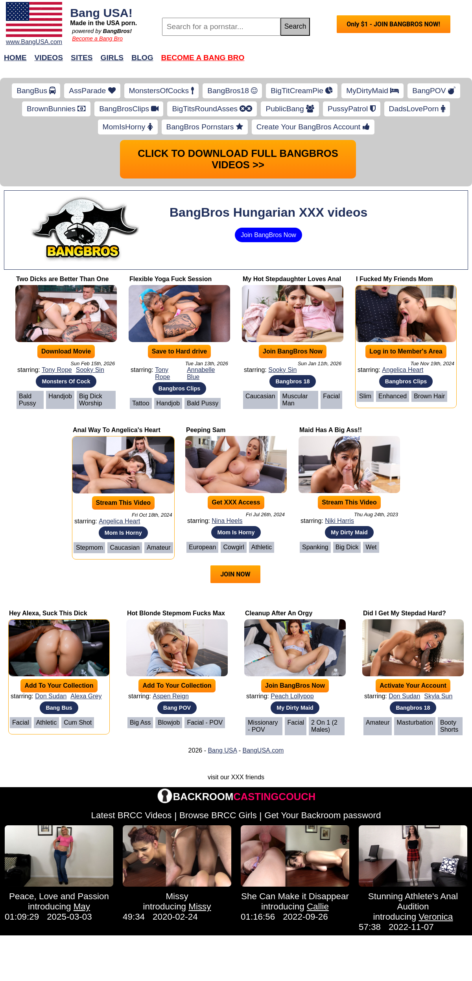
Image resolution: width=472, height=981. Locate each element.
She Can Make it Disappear (295, 896)
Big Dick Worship (90, 400)
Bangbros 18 (292, 381)
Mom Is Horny (123, 533)
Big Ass (140, 722)
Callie (318, 906)
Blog (142, 57)
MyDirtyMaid (372, 91)
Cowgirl (233, 547)
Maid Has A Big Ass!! (330, 430)
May (82, 906)
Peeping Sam (205, 430)
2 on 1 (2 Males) (324, 726)
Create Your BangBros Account (313, 127)
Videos (49, 57)
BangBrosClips (129, 109)
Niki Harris (339, 520)
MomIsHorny (128, 127)
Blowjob (169, 722)
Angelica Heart (402, 369)
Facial (331, 396)
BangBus (36, 91)
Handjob (60, 396)
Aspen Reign (171, 696)
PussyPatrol (352, 109)
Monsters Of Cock (66, 381)
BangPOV (433, 91)
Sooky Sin (90, 369)
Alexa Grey (85, 696)
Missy (177, 896)
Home (15, 57)
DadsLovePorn (417, 109)
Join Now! (360, 61)
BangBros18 (232, 91)
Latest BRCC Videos (131, 815)
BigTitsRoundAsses (212, 109)
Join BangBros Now (268, 235)
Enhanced (392, 396)
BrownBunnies (56, 109)
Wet (370, 547)
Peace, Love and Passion (59, 896)
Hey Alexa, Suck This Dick (48, 613)
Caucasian (260, 396)
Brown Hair (429, 396)
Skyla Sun (438, 696)
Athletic (261, 547)
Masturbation (414, 722)
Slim (365, 396)
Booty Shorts (449, 726)
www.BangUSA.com (34, 42)
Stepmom (89, 547)
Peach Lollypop (292, 696)
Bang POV (177, 708)
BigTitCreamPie (302, 91)
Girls (112, 57)
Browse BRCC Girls (218, 815)
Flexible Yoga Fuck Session (170, 279)
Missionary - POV (263, 726)
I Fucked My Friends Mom (394, 279)
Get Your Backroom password (322, 815)
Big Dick (347, 547)
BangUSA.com (263, 750)
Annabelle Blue (201, 373)
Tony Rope (57, 369)
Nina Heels (227, 520)
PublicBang (290, 109)
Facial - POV (205, 722)
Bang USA (222, 750)
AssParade (92, 91)
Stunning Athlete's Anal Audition (413, 901)
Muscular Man (295, 400)
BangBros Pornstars (204, 127)
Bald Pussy (27, 400)
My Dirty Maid (349, 532)
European (202, 547)
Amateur (158, 547)
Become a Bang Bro (97, 38)
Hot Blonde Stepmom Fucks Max (176, 613)
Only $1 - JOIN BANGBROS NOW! (393, 24)
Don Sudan (50, 696)
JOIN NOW (235, 574)
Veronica (436, 917)
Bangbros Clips (179, 388)
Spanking (315, 547)
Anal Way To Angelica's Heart (116, 430)
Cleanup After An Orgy (278, 613)
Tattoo (140, 403)
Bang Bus (59, 708)
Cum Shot (78, 722)
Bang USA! (101, 12)
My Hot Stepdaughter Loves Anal (292, 279)
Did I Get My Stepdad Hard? (404, 613)
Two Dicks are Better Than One (62, 279)
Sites (81, 57)
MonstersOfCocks (161, 91)
